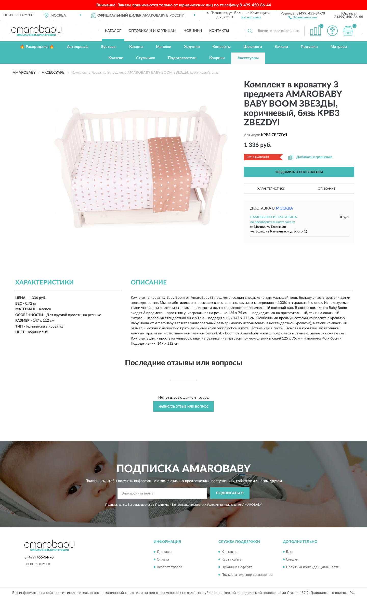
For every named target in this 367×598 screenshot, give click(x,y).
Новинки (193, 31)
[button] (303, 17)
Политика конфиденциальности (312, 567)
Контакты (219, 31)
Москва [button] (284, 208)
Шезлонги (252, 47)
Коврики (217, 58)
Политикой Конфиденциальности (179, 504)
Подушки (309, 47)
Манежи (163, 47)
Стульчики (145, 58)
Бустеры (108, 47)
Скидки (292, 559)
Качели (281, 47)
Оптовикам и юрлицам (152, 31)
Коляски (115, 58)
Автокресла (77, 47)
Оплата (163, 559)
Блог (290, 552)
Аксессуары (248, 58)
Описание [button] (326, 188)
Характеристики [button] (271, 188)
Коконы (136, 47)
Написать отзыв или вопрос (183, 406)
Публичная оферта (236, 567)
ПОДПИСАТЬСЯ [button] (230, 493)
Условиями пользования (224, 504)
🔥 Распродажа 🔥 (37, 47)
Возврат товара (169, 567)
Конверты (222, 47)
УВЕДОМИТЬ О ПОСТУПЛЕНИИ (299, 172)
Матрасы (339, 47)
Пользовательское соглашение (246, 575)
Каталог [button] (113, 31)
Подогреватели (182, 58)
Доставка (164, 552)
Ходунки (192, 47)
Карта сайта (231, 559)
